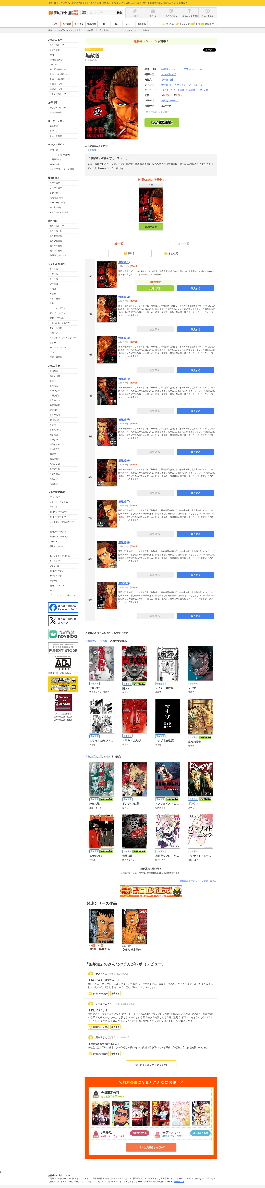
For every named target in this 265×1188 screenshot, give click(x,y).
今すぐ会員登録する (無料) (151, 1147)
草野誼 (53, 425)
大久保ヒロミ (56, 400)
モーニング (55, 561)
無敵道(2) (124, 296)
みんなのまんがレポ (59, 212)
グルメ (53, 352)
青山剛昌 (54, 371)
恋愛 (52, 303)
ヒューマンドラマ (58, 308)
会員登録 (54, 126)
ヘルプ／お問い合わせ (60, 154)
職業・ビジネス (57, 318)
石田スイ (54, 381)
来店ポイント (209, 24)
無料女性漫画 (56, 236)
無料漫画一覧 (56, 231)
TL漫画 (53, 289)
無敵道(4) (124, 378)
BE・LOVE (55, 497)
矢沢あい (54, 483)
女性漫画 (54, 269)
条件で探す (55, 183)
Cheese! (53, 541)
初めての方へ (56, 164)
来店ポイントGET (58, 107)
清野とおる (55, 444)
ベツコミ (54, 551)
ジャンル (168, 24)
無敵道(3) (124, 337)
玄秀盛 (194, 69)
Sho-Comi (54, 566)
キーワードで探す (58, 202)
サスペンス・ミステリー (61, 323)
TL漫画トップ (56, 84)
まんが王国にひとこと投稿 (62, 169)
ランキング (182, 24)
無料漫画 (142, 24)
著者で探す (55, 193)
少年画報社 (167, 79)
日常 (199, 90)
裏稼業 (180, 90)
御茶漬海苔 (55, 405)
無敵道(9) (124, 583)
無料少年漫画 (56, 250)
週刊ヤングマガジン (59, 512)
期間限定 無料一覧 (58, 255)
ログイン (54, 131)
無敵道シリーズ (169, 100)
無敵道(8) (124, 542)
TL (104, 24)
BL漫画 (53, 293)
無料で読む (151, 227)
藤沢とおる (55, 474)
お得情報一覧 (56, 112)
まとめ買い (172, 253)
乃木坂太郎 (55, 464)
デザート (54, 580)
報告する (115, 993)
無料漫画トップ (57, 45)
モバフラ (54, 590)
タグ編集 (92, 149)
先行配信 (67, 24)
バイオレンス (168, 90)
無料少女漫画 (56, 241)
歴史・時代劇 (56, 328)
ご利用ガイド (56, 159)
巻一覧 (119, 244)
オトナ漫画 (55, 298)
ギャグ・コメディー (59, 313)
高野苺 (53, 454)
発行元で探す (56, 207)
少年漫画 (54, 284)
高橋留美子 (55, 459)
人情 (206, 90)
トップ (54, 24)
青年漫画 (54, 279)
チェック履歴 (56, 136)
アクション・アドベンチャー (63, 338)
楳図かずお (55, 395)
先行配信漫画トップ (59, 69)
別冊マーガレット (58, 546)
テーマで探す (56, 188)
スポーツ (54, 333)
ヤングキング (56, 576)
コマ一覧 (183, 244)
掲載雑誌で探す (57, 197)
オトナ (129, 24)
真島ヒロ (54, 479)
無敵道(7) (124, 501)
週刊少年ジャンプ (58, 517)
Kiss (52, 527)
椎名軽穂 (54, 435)
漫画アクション (57, 585)
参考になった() (100, 993)
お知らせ (54, 149)
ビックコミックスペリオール (63, 595)
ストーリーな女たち (59, 502)
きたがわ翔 (55, 415)
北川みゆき (55, 420)
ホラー (53, 342)
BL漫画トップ (56, 89)
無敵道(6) (124, 460)
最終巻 (129, 253)
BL (116, 24)
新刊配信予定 (56, 59)
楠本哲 (171, 69)
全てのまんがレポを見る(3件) (151, 1064)
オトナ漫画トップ (58, 94)
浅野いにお (55, 376)
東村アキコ (55, 469)
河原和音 (54, 410)
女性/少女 (79, 24)
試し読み (155, 329)
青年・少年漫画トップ (60, 79)
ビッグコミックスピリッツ (62, 522)
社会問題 (191, 90)
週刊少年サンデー (58, 571)
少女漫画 (54, 274)
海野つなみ (55, 390)
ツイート (211, 49)
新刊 (195, 24)
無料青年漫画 (56, 245)
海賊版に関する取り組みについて (63, 673)
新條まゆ (54, 439)
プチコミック (56, 507)
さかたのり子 (56, 430)
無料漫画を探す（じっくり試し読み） (198, 881)
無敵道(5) (124, 419)
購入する (195, 288)
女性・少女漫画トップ (60, 74)
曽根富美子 (55, 449)
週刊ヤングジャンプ (59, 536)
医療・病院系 (56, 357)
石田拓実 (54, 386)
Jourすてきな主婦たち (60, 556)
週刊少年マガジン (58, 531)
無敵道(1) (124, 262)
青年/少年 (91, 24)
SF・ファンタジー (58, 347)
